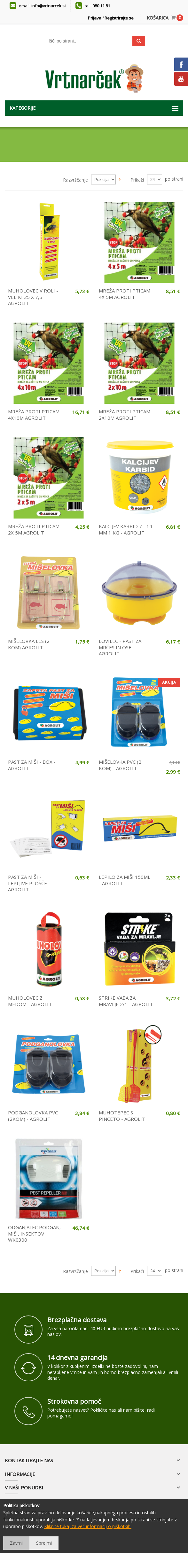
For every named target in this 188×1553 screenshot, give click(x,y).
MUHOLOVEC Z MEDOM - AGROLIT (30, 1001)
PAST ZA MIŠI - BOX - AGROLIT (32, 765)
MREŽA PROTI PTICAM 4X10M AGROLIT (33, 414)
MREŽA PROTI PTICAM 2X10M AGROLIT (124, 414)
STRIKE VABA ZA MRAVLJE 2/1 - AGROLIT (126, 1001)
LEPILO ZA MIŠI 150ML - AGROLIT (124, 880)
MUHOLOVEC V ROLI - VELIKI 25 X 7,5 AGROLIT (33, 296)
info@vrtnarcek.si (48, 6)
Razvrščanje (75, 180)
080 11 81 (101, 6)
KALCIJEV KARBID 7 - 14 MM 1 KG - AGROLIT (125, 529)
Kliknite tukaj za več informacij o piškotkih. (87, 1526)
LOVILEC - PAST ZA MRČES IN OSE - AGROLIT (120, 647)
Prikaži (137, 180)
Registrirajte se (119, 18)
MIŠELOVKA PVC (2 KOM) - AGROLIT (120, 765)
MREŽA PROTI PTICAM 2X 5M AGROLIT (33, 529)
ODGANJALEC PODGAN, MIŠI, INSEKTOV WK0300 (34, 1233)
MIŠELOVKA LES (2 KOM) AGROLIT (29, 644)
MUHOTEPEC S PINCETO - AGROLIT (122, 1115)
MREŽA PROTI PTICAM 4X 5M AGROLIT (124, 293)
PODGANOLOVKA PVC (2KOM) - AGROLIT (33, 1115)
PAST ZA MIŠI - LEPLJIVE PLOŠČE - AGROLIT (29, 883)
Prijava (94, 18)
